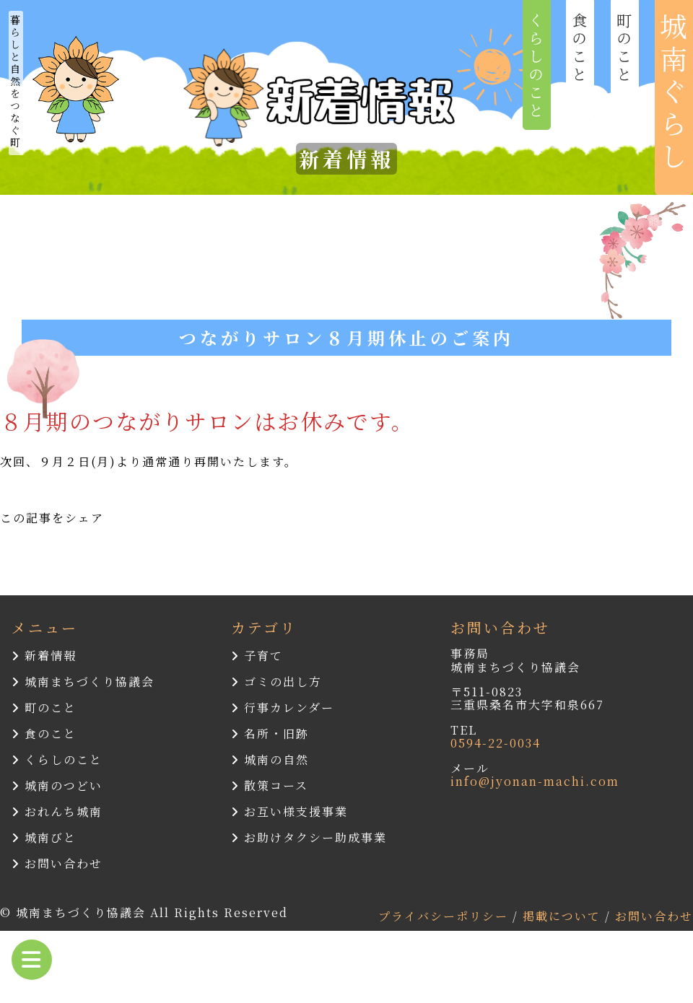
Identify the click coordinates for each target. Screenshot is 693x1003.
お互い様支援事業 (289, 811)
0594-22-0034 (495, 743)
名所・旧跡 (270, 733)
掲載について (564, 916)
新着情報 (44, 655)
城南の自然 (270, 759)
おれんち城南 (57, 811)
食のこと (44, 733)
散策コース (269, 785)
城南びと (44, 837)
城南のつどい (57, 785)
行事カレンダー (282, 707)
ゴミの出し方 (276, 681)
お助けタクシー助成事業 (309, 837)
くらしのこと (57, 759)
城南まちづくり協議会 (83, 681)
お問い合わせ (57, 863)
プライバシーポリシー (445, 916)
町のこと (44, 707)
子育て (257, 655)
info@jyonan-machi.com (534, 781)
